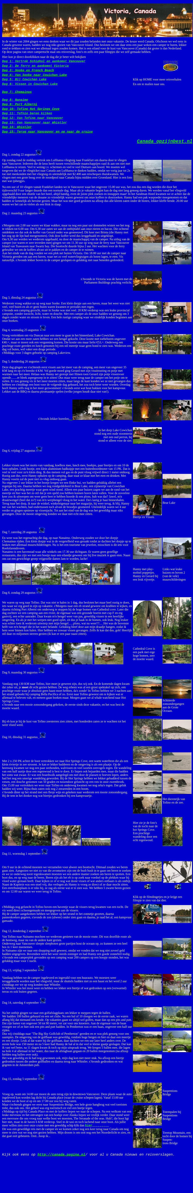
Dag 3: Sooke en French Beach (28, 70)
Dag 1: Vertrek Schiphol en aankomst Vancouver (43, 61)
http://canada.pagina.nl (61, 1155)
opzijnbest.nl (164, 141)
